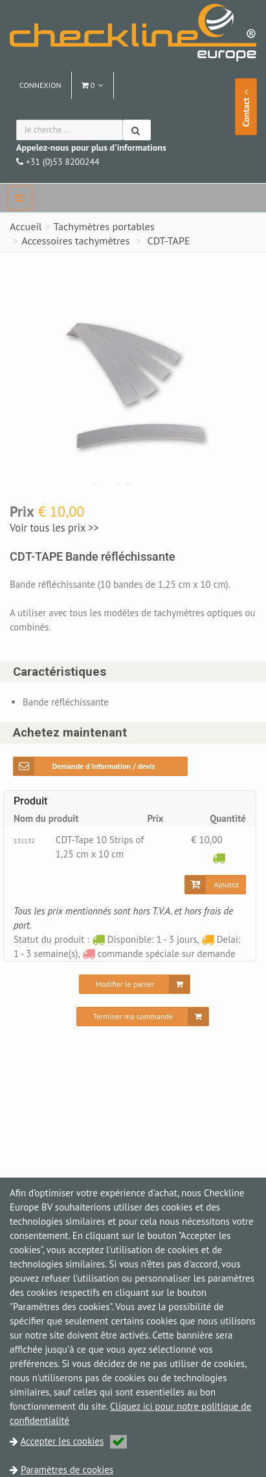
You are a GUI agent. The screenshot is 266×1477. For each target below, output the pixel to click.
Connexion (40, 85)
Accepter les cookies (74, 1441)
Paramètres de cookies (67, 1469)
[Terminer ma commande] (142, 1016)
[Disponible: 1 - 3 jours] (218, 858)
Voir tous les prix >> (53, 527)
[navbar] (19, 198)
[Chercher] (137, 130)
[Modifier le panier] (135, 984)
